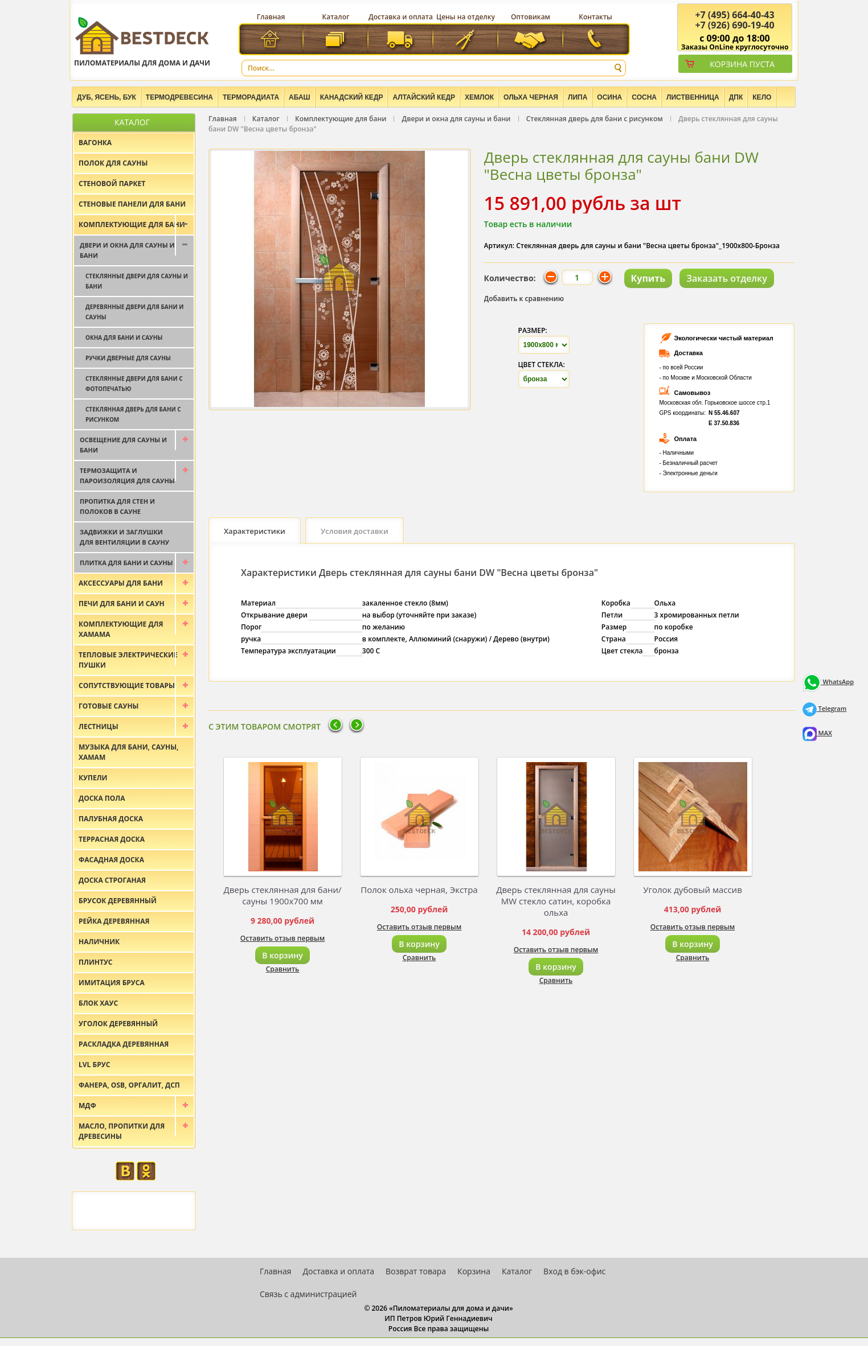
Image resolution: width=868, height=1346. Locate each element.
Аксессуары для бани (121, 583)
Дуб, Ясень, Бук (106, 97)
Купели (93, 778)
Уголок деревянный (118, 1023)
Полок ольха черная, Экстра (419, 889)
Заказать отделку (726, 278)
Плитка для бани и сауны (126, 562)
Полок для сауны (113, 163)
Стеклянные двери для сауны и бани (136, 281)
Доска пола (102, 798)
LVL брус (94, 1064)
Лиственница (692, 97)
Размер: (532, 330)
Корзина (473, 1271)
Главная (271, 17)
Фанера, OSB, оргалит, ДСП (129, 1085)
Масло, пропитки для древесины (122, 1131)
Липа (577, 97)
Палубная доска (111, 819)
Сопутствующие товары (127, 685)
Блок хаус (98, 1003)
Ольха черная (530, 97)
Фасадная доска (111, 860)
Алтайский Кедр (423, 97)
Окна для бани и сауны (123, 337)
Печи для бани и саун (122, 603)
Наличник (99, 941)
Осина (609, 97)
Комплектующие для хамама (121, 629)
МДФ (87, 1105)
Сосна (644, 97)
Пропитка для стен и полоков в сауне (117, 506)
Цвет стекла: (541, 364)
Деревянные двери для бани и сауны (134, 312)
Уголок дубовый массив (692, 889)
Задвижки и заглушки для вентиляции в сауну (124, 537)
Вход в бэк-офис (574, 1271)
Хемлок (479, 97)
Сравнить (283, 969)
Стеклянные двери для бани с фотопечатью (134, 383)
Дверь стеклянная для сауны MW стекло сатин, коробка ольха (556, 901)
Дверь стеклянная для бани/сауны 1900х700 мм (282, 895)
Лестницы (98, 726)
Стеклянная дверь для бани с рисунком (594, 119)
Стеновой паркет (112, 183)
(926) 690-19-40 (734, 25)
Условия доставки (354, 531)
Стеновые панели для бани (132, 204)
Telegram (825, 708)
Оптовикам (530, 17)
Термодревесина (179, 97)
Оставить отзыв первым (282, 938)
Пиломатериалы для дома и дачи (142, 41)
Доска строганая (112, 880)
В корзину (282, 955)
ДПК (736, 97)
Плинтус (96, 962)
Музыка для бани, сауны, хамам (128, 752)
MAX (817, 732)
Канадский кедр (351, 97)
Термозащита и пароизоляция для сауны (127, 475)
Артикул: (499, 245)
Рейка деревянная (114, 921)
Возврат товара (416, 1271)
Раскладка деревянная (124, 1044)
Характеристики (254, 531)
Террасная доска (112, 839)
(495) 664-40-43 (734, 15)
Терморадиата (251, 97)
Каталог (336, 17)
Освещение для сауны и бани (123, 444)
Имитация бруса (112, 982)
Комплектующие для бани (340, 119)
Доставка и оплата (401, 17)
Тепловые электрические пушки (128, 660)
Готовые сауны (109, 706)
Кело (761, 97)
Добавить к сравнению (524, 298)
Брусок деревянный (118, 900)
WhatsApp (828, 681)
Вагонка (95, 142)
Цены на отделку (465, 17)
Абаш (299, 97)
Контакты (595, 17)
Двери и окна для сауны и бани (456, 119)
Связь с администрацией (308, 1294)
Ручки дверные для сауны (128, 358)
